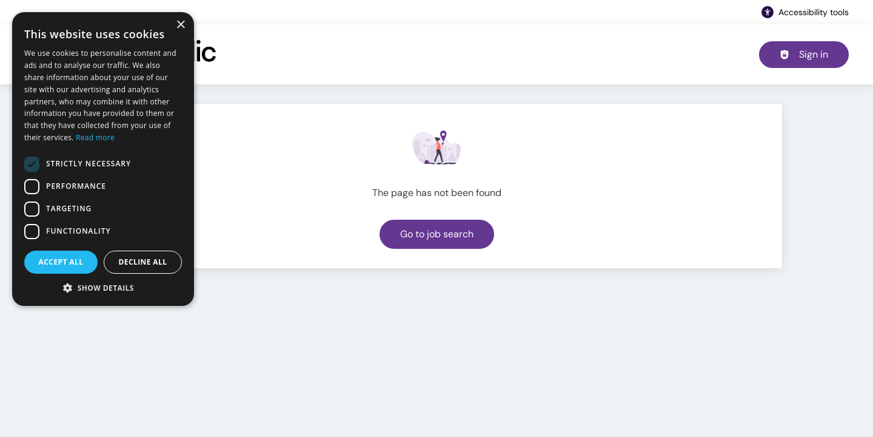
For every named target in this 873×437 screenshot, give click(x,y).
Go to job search (436, 234)
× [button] (180, 25)
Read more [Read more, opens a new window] (95, 137)
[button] (103, 288)
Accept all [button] (61, 262)
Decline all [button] (143, 262)
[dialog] (103, 159)
